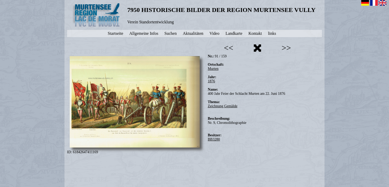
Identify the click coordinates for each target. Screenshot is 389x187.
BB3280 (214, 139)
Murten (213, 69)
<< (228, 47)
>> (286, 47)
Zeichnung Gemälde (222, 106)
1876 (211, 81)
